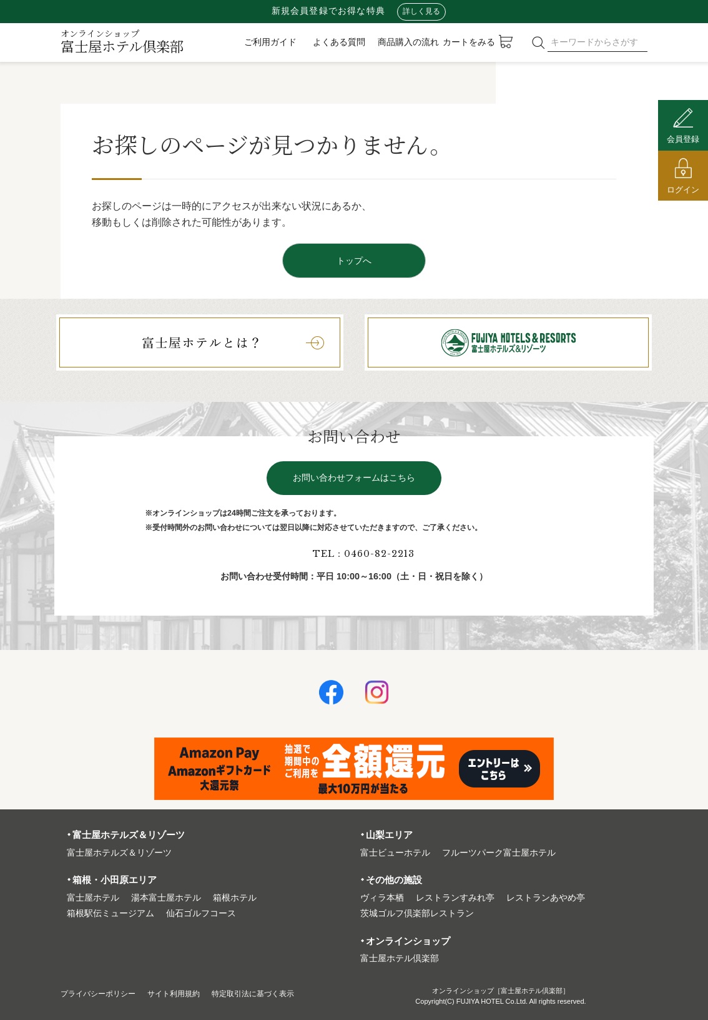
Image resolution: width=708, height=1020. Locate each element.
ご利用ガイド (270, 42)
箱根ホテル (235, 897)
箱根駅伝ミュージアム (110, 913)
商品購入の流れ (408, 42)
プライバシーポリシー (104, 993)
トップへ (354, 261)
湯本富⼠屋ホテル (166, 897)
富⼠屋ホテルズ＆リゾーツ (119, 853)
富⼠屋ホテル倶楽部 (399, 958)
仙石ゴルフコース (201, 913)
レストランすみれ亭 (455, 897)
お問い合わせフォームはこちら (354, 477)
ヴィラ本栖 (382, 897)
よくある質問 (339, 42)
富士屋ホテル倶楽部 (122, 41)
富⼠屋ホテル (93, 897)
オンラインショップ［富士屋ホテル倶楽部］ (500, 990)
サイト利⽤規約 (190, 993)
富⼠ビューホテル (395, 853)
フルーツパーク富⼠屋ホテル (499, 853)
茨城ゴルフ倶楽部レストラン (417, 913)
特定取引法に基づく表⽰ (281, 993)
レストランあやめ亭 (545, 897)
